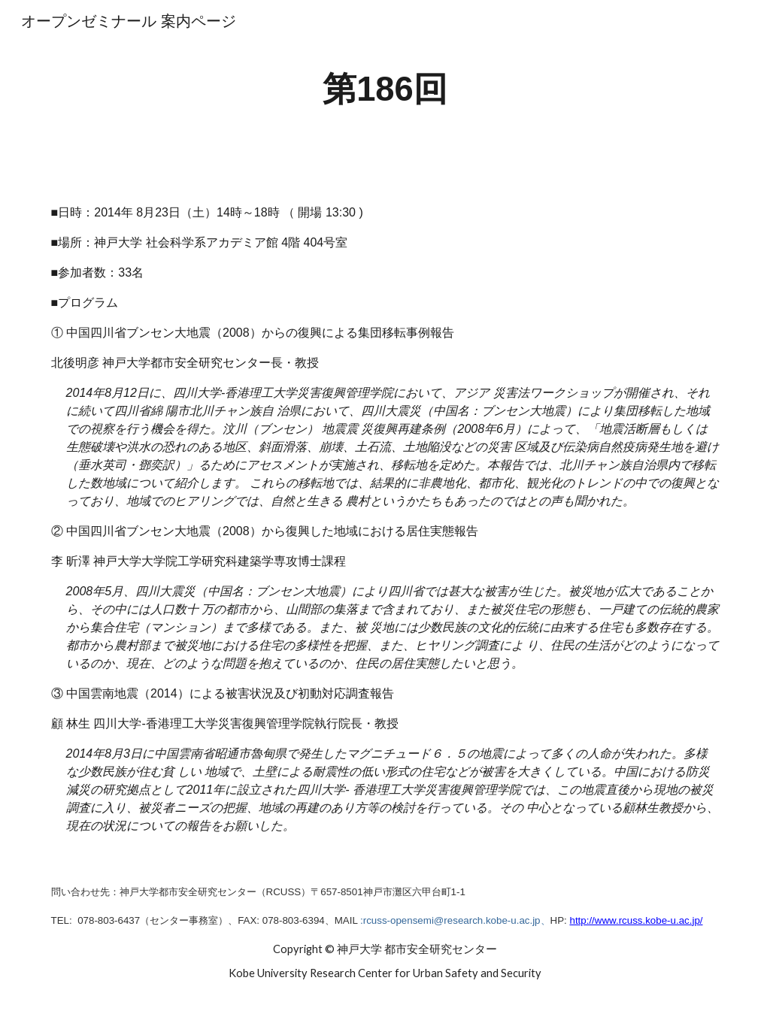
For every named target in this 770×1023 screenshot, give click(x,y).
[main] (384, 90)
